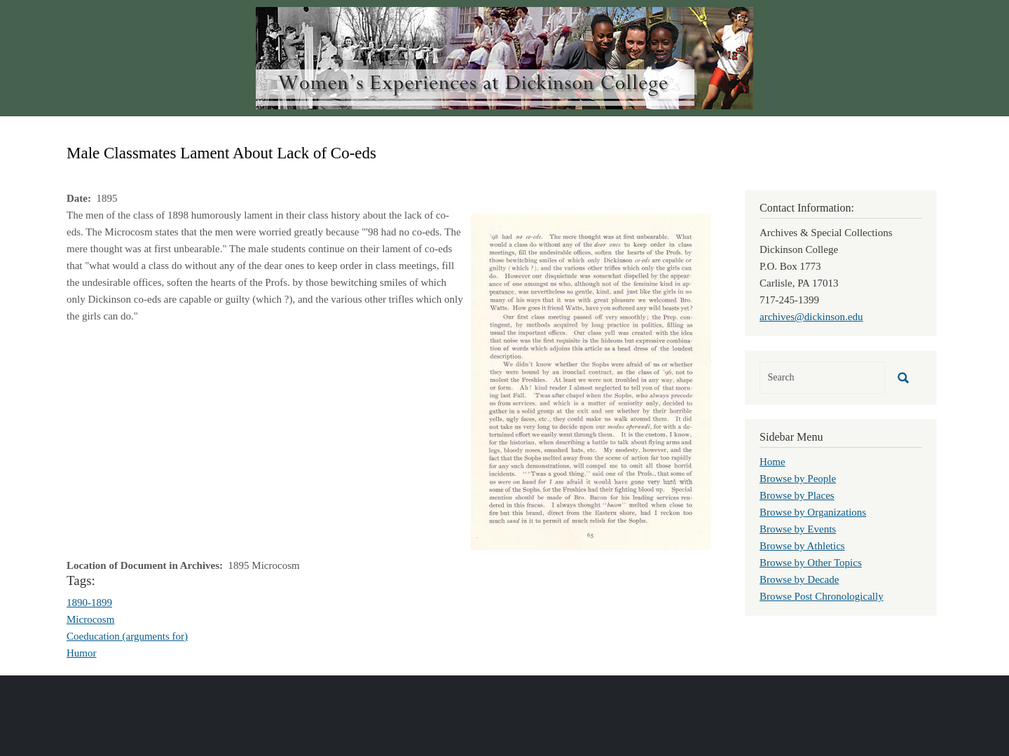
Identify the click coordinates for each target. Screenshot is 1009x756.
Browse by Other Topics (811, 562)
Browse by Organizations (813, 512)
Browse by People (798, 478)
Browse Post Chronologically (822, 596)
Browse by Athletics (802, 545)
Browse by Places (797, 495)
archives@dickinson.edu (811, 316)
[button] (591, 380)
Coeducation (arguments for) (127, 636)
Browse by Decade (799, 579)
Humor (82, 653)
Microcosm (90, 619)
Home (772, 461)
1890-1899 (89, 602)
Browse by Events (798, 529)
